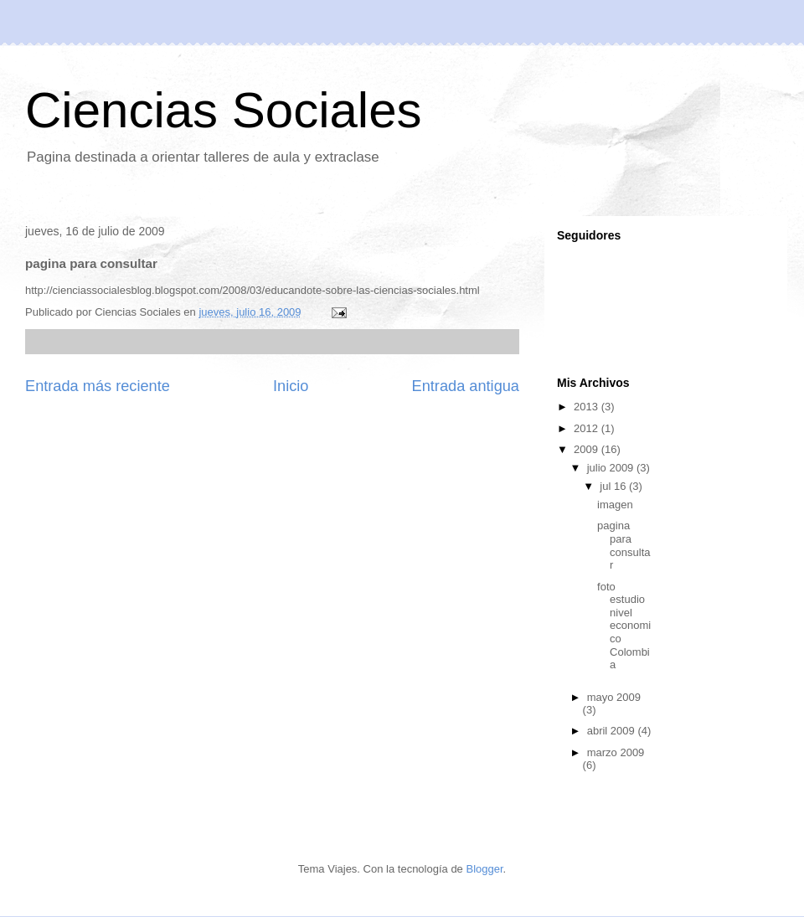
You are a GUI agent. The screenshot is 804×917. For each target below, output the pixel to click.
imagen (615, 504)
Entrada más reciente (97, 386)
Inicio (290, 386)
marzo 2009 (616, 752)
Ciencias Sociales (223, 110)
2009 (587, 449)
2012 (587, 428)
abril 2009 (612, 730)
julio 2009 (611, 467)
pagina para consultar (623, 545)
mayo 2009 (614, 697)
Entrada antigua (465, 386)
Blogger (484, 869)
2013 (587, 406)
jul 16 (614, 486)
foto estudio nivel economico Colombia (624, 626)
